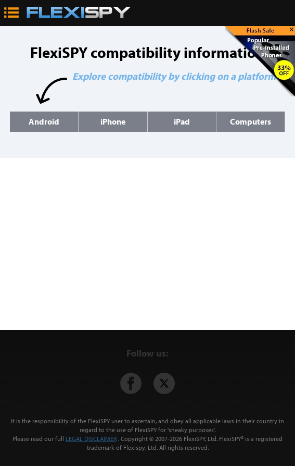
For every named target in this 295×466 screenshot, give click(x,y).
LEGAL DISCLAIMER (91, 439)
